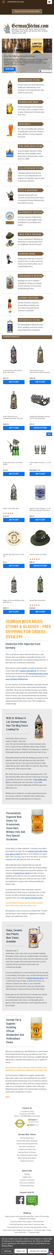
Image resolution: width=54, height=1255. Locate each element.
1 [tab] (40, 71)
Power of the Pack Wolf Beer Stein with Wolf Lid (13, 601)
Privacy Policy (7, 1245)
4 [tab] (48, 71)
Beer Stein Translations (27, 1146)
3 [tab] (45, 71)
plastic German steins (36, 978)
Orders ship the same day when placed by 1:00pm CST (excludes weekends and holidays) (27, 1218)
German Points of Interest (27, 1152)
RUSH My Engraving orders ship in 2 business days (27, 1224)
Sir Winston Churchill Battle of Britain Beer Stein (12, 371)
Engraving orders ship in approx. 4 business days (27, 1221)
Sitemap (27, 1174)
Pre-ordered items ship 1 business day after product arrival (27, 1227)
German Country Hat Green (38, 554)
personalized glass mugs (38, 674)
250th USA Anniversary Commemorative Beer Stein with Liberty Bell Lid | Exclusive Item (13, 417)
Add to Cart (14, 382)
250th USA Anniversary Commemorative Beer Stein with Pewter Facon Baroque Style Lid (40, 371)
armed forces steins (22, 873)
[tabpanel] (27, 56)
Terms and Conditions (27, 1183)
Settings (7, 1251)
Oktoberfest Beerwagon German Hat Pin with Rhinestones (40, 417)
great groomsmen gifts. (34, 898)
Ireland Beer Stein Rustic (37, 600)
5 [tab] (50, 71)
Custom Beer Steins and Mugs (27, 1141)
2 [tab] (43, 71)
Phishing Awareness (27, 1186)
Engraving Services (27, 1161)
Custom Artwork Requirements (27, 1144)
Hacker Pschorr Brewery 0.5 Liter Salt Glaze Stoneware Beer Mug (40, 509)
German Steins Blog (27, 1138)
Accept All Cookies (38, 1251)
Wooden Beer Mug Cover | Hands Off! (13, 555)
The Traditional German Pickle (27, 1155)
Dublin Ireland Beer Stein (11, 508)
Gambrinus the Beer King (27, 1149)
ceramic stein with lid (28, 671)
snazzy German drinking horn (17, 679)
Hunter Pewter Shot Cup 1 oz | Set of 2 (40, 463)
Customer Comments (27, 1180)
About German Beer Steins (27, 1158)
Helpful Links (27, 1177)
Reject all (20, 1251)
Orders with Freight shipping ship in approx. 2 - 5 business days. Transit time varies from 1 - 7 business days (27, 1231)
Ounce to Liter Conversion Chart (27, 11)
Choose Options (40, 428)
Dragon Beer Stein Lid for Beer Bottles (13, 463)
